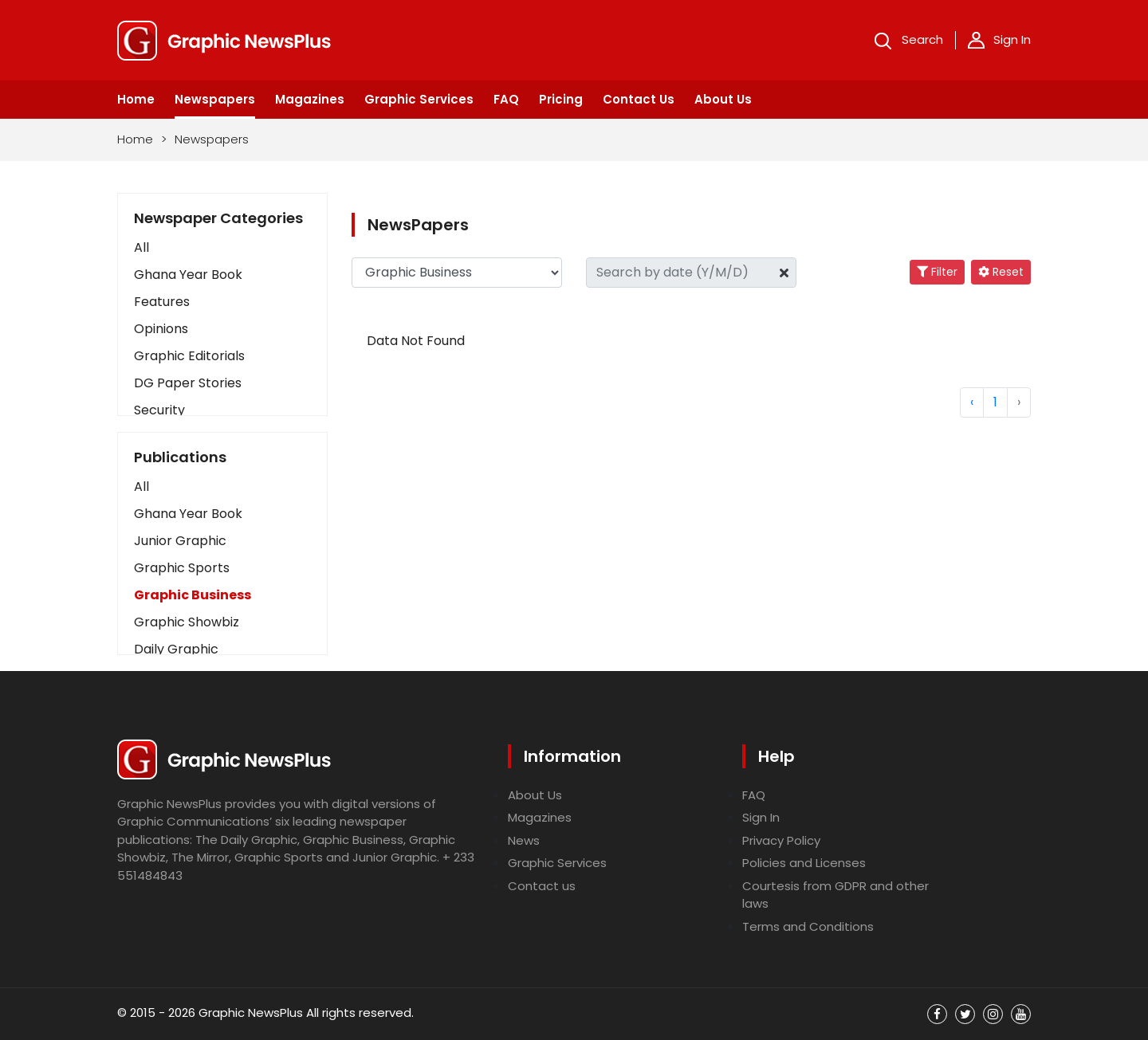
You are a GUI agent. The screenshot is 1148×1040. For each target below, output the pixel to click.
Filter (937, 272)
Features (162, 301)
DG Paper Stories (188, 383)
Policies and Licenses (804, 862)
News (524, 840)
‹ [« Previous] (971, 402)
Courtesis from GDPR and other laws (835, 894)
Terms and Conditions (808, 926)
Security (159, 410)
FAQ (506, 99)
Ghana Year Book (188, 274)
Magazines (309, 99)
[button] (222, 486)
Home (136, 99)
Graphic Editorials (189, 356)
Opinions (161, 329)
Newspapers (215, 99)
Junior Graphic (180, 541)
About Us (723, 99)
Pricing (561, 99)
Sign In (999, 40)
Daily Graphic (176, 649)
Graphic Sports (182, 568)
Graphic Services (419, 99)
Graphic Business (192, 595)
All (141, 247)
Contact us (542, 885)
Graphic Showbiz (186, 622)
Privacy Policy (781, 840)
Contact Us (638, 99)
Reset (1001, 272)
